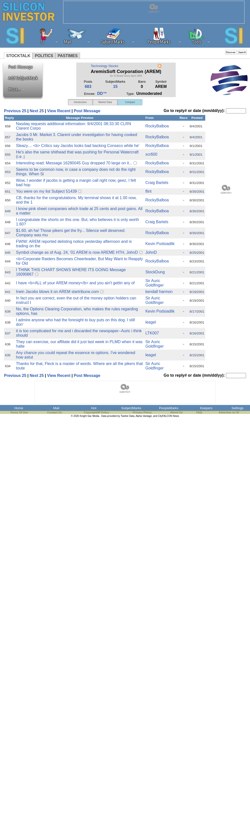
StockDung (155, 272)
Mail (56, 408)
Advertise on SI (229, 412)
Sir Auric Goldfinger (154, 283)
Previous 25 (15, 111)
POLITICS (44, 56)
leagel (150, 322)
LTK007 (152, 333)
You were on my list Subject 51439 (46, 191)
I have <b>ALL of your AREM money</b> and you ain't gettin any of (75, 283)
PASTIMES (68, 56)
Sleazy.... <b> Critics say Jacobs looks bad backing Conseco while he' (77, 146)
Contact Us (54, 412)
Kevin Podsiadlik (159, 244)
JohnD (151, 252)
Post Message (18, 67)
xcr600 (151, 154)
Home (18, 408)
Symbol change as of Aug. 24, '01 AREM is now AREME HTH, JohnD (77, 252)
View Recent (59, 111)
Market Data (105, 102)
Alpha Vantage (144, 416)
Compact (130, 102)
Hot (93, 408)
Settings (238, 408)
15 (115, 86)
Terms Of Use (19, 412)
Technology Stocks (104, 66)
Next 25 (37, 111)
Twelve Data (127, 416)
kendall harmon (158, 292)
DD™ (102, 93)
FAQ (199, 412)
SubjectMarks (131, 408)
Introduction (80, 102)
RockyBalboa (157, 126)
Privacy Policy (142, 412)
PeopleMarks (168, 408)
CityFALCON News (168, 416)
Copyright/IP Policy (96, 412)
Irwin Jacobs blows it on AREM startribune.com (57, 292)
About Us (176, 412)
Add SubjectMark (23, 78)
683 (88, 86)
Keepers (206, 408)
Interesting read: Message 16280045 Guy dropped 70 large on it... (74, 163)
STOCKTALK (18, 56)
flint (148, 191)
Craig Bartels (156, 183)
